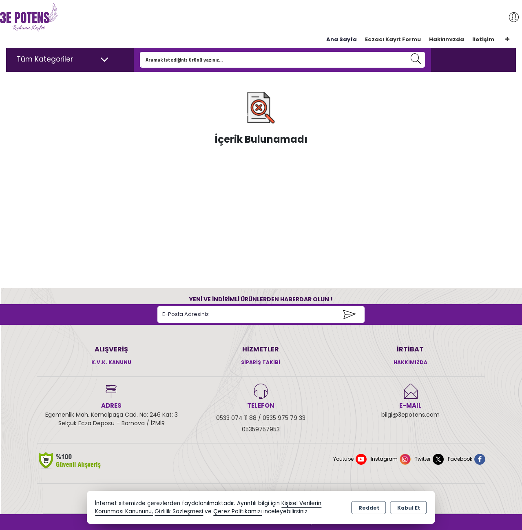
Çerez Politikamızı (237, 511)
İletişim (483, 39)
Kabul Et (408, 507)
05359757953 (261, 429)
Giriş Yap (510, 17)
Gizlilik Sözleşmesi (179, 511)
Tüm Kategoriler (63, 59)
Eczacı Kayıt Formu (393, 39)
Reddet (368, 507)
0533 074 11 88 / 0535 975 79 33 (260, 418)
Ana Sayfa (341, 39)
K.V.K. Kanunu (111, 362)
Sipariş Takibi (260, 362)
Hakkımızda (446, 39)
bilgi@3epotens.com (410, 415)
